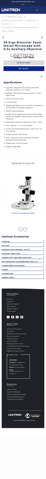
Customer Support (13, 346)
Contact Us (10, 343)
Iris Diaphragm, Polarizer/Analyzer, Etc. (20, 303)
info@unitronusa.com (16, 413)
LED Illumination (12, 383)
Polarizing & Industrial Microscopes (18, 388)
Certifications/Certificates (15, 441)
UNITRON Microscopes (15, 17)
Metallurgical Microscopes (15, 385)
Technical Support (12, 351)
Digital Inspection (12, 381)
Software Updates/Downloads (16, 436)
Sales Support (11, 348)
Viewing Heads (8, 319)
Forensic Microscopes (14, 390)
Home (2, 16)
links (22, 4)
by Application (31, 20)
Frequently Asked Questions (16, 438)
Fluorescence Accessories (13, 307)
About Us (10, 341)
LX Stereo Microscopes (14, 371)
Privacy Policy (11, 353)
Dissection (5, 24)
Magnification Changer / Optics (16, 291)
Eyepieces (6, 283)
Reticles (5, 287)
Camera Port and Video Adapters (16, 299)
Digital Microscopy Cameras (16, 393)
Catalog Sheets (11, 431)
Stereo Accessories (13, 378)
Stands (5, 311)
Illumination (7, 315)
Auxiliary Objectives (11, 295)
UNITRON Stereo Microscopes (12, 20)
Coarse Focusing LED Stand (22, 255)
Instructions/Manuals (13, 434)
